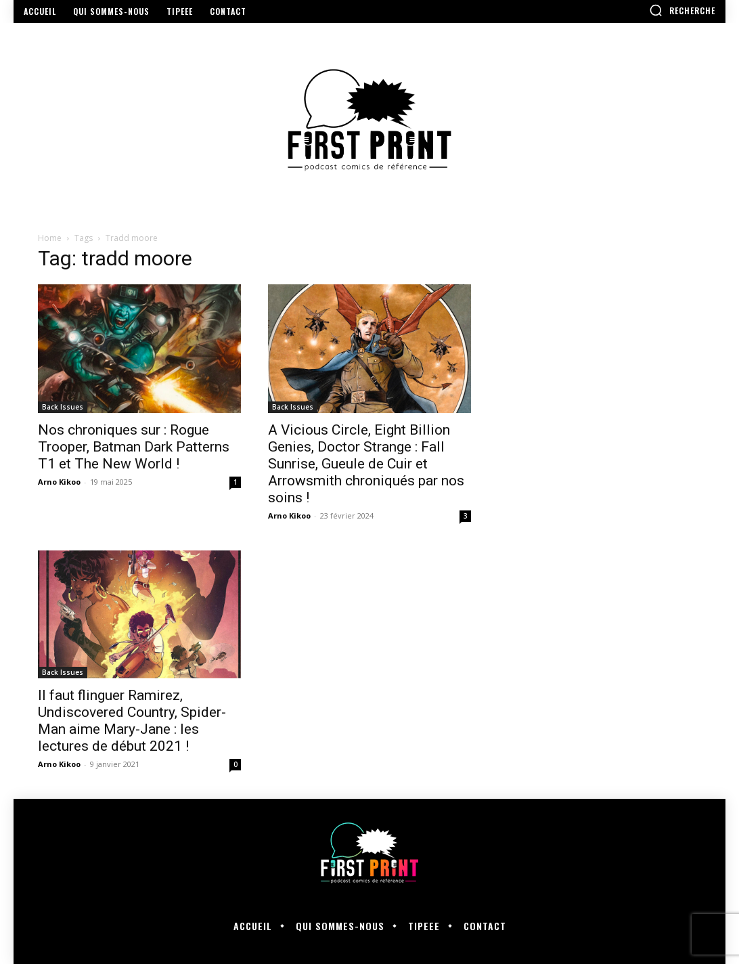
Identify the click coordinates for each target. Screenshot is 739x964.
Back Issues (62, 407)
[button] (682, 10)
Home (50, 238)
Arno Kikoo (59, 482)
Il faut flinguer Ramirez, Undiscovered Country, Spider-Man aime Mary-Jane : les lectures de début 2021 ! (132, 720)
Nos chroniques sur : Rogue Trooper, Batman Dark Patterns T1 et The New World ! (133, 447)
